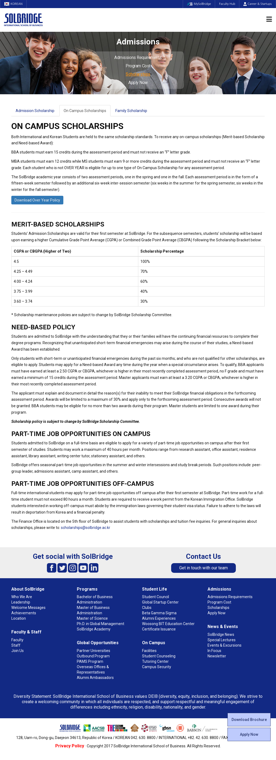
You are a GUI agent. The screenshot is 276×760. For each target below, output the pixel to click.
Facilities (149, 651)
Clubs (146, 607)
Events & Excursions (225, 645)
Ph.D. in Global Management (100, 624)
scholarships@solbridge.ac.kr (85, 527)
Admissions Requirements (138, 57)
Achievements (23, 613)
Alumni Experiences (159, 618)
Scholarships (138, 74)
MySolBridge (199, 3)
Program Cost (138, 65)
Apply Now (138, 82)
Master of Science (92, 618)
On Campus (153, 642)
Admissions (219, 589)
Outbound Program (93, 656)
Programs (87, 589)
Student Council (155, 597)
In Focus (214, 651)
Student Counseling (158, 656)
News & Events (223, 626)
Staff (15, 645)
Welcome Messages (28, 607)
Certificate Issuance (159, 629)
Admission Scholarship (35, 111)
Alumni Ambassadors (95, 677)
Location (18, 618)
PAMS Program (90, 661)
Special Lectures (222, 640)
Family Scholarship (131, 111)
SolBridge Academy (94, 629)
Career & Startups (257, 3)
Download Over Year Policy (37, 200)
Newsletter (217, 656)
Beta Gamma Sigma (159, 613)
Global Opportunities (98, 642)
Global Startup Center (160, 602)
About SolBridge (27, 589)
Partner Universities (93, 651)
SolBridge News (221, 634)
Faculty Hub (227, 3)
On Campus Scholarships (85, 111)
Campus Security (156, 667)
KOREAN (13, 3)
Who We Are (21, 597)
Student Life (154, 589)
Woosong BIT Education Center (168, 624)
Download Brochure (249, 719)
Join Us (17, 651)
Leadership (20, 602)
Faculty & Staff (26, 632)
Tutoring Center (155, 661)
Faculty (17, 640)
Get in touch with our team (203, 567)
